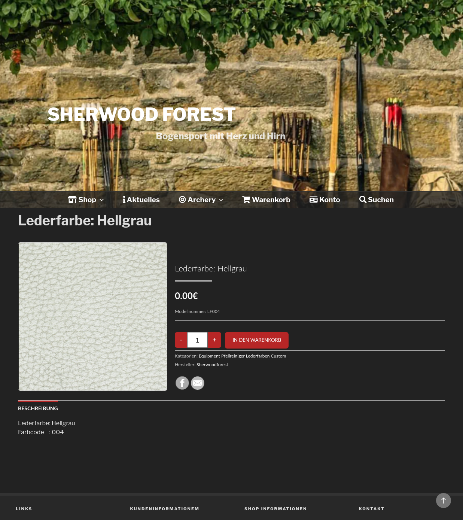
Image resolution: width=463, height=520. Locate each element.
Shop (86, 199)
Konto (325, 199)
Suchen (376, 199)
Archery (202, 199)
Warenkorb (266, 199)
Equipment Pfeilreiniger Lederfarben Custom (242, 356)
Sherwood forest (142, 114)
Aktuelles (141, 199)
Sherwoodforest (212, 364)
